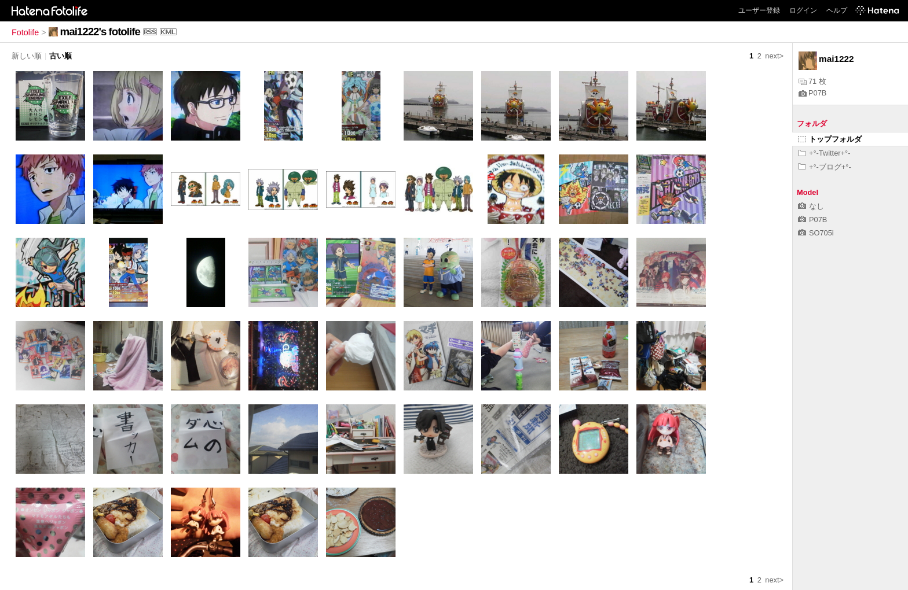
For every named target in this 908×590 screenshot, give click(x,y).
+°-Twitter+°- (824, 153)
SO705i (816, 232)
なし (811, 206)
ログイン (803, 10)
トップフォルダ (830, 139)
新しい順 (27, 55)
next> (774, 55)
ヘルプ (836, 10)
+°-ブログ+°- (824, 167)
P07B (812, 93)
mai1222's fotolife (100, 31)
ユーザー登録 (759, 10)
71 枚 (812, 81)
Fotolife (25, 32)
